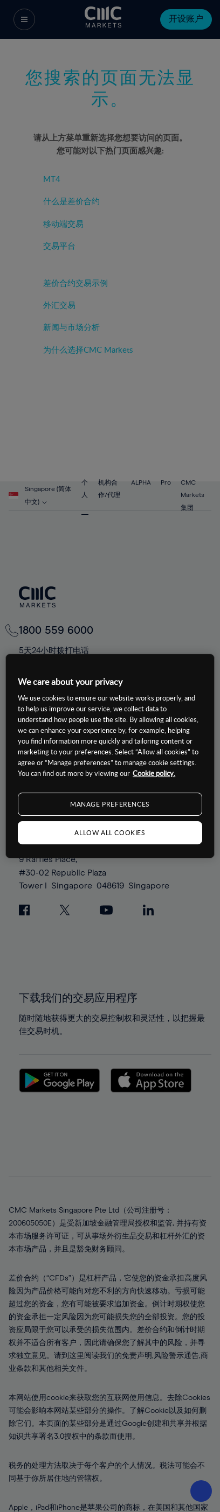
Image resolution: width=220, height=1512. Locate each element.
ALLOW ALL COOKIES (109, 832)
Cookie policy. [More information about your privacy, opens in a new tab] (154, 773)
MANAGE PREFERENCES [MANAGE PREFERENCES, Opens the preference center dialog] (110, 804)
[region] (110, 756)
